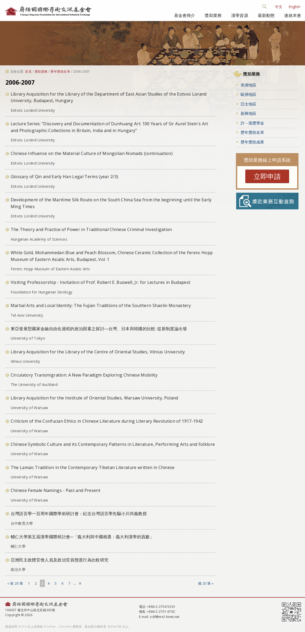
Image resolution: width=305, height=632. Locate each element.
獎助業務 (213, 15)
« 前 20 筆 (15, 583)
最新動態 (266, 15)
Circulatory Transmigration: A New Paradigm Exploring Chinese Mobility (84, 375)
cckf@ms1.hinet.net (164, 617)
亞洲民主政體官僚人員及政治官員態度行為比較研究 (59, 560)
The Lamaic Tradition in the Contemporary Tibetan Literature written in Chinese (93, 467)
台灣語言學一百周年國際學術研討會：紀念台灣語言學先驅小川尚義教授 (79, 513)
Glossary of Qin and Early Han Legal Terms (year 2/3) (64, 176)
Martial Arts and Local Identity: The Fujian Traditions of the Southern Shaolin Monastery (101, 305)
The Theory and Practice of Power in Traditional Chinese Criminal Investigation (91, 229)
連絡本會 (292, 15)
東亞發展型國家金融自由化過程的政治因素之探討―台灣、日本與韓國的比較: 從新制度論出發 (99, 328)
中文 (278, 6)
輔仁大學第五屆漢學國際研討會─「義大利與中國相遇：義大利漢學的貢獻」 (82, 537)
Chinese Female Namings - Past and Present (55, 490)
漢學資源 (239, 15)
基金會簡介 (184, 15)
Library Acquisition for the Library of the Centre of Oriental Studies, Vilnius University (98, 352)
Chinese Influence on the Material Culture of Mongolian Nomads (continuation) (92, 153)
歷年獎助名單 (60, 71)
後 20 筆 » (206, 583)
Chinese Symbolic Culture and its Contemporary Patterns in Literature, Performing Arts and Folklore (113, 444)
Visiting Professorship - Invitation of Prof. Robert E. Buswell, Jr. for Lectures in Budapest (100, 282)
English (294, 6)
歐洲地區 (248, 94)
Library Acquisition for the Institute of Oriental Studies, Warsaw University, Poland (94, 398)
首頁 (28, 71)
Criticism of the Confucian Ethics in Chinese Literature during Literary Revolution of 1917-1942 (107, 421)
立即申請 (267, 176)
